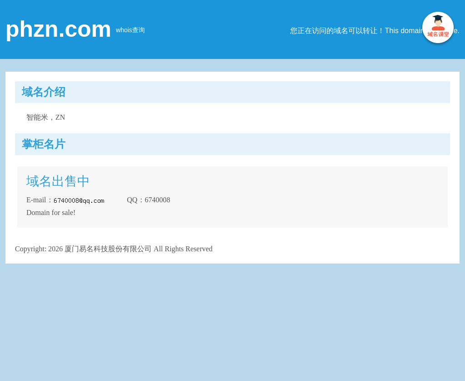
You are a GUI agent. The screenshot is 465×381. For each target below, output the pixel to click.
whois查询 (130, 30)
